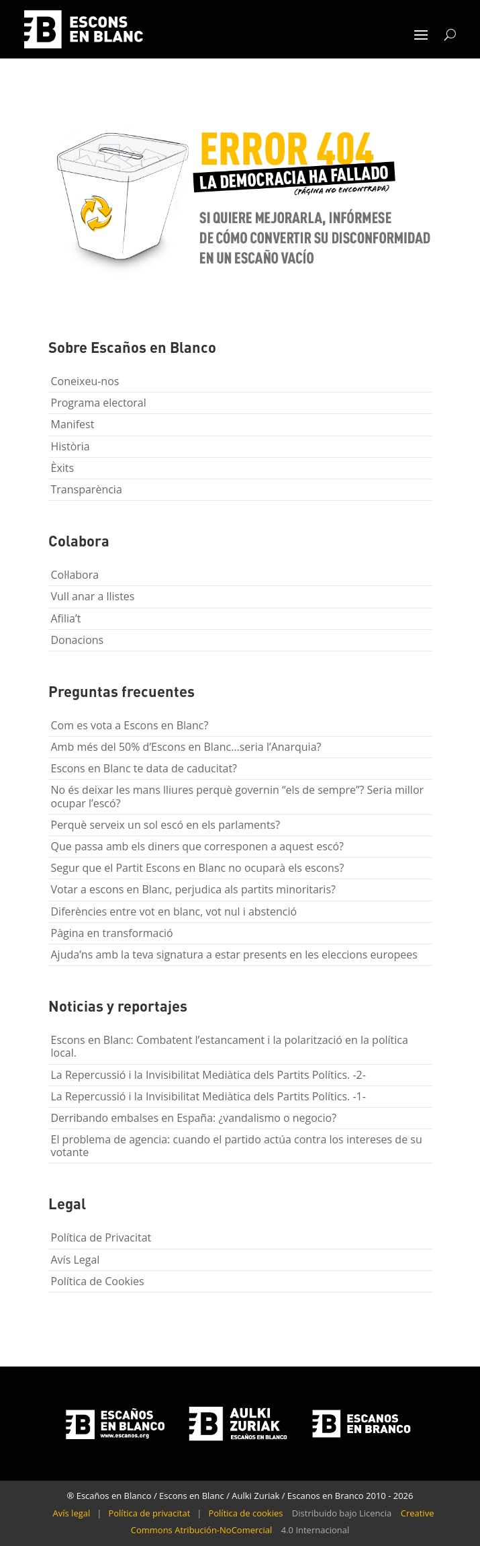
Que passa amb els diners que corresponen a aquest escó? (197, 846)
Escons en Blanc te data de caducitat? (144, 768)
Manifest (73, 424)
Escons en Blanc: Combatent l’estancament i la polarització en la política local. (229, 1046)
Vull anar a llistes (93, 596)
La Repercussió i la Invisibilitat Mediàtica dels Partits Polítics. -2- (208, 1074)
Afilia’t (66, 618)
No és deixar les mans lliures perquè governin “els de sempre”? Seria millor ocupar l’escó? (237, 796)
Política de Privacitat (101, 1237)
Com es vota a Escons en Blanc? (130, 725)
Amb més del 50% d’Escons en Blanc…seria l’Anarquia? (186, 746)
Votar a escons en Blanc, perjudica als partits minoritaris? (193, 889)
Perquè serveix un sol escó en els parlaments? (166, 824)
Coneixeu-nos (85, 381)
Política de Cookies (97, 1281)
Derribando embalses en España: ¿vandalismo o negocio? (194, 1117)
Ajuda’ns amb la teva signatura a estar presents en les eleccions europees (234, 954)
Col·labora (75, 574)
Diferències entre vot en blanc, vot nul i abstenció (174, 911)
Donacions (77, 640)
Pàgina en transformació (112, 933)
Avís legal (72, 1513)
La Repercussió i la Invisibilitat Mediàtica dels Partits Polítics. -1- (208, 1096)
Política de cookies (245, 1513)
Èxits (63, 467)
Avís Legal (75, 1259)
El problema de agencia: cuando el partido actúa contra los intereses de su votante (236, 1146)
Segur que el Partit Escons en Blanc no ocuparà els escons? (197, 867)
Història (70, 446)
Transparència (86, 489)
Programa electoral (98, 402)
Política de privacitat (149, 1513)
